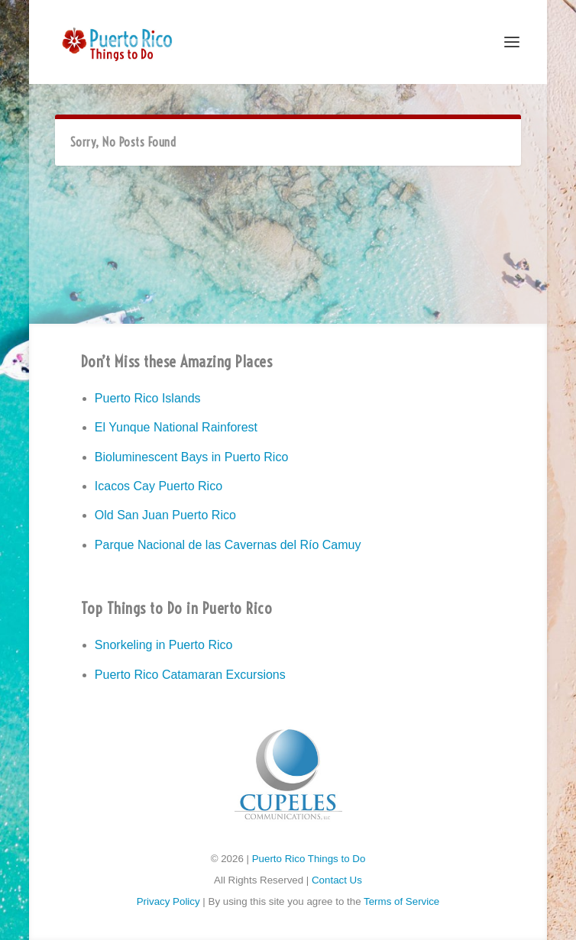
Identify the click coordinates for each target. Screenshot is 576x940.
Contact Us (337, 880)
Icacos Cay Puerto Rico (158, 486)
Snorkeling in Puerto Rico (164, 644)
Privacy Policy (168, 901)
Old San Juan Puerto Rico (165, 515)
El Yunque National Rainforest (176, 427)
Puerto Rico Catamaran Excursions (190, 674)
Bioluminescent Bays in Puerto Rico (191, 457)
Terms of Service (401, 901)
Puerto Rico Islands (148, 398)
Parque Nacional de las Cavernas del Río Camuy (228, 544)
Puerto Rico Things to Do (309, 858)
